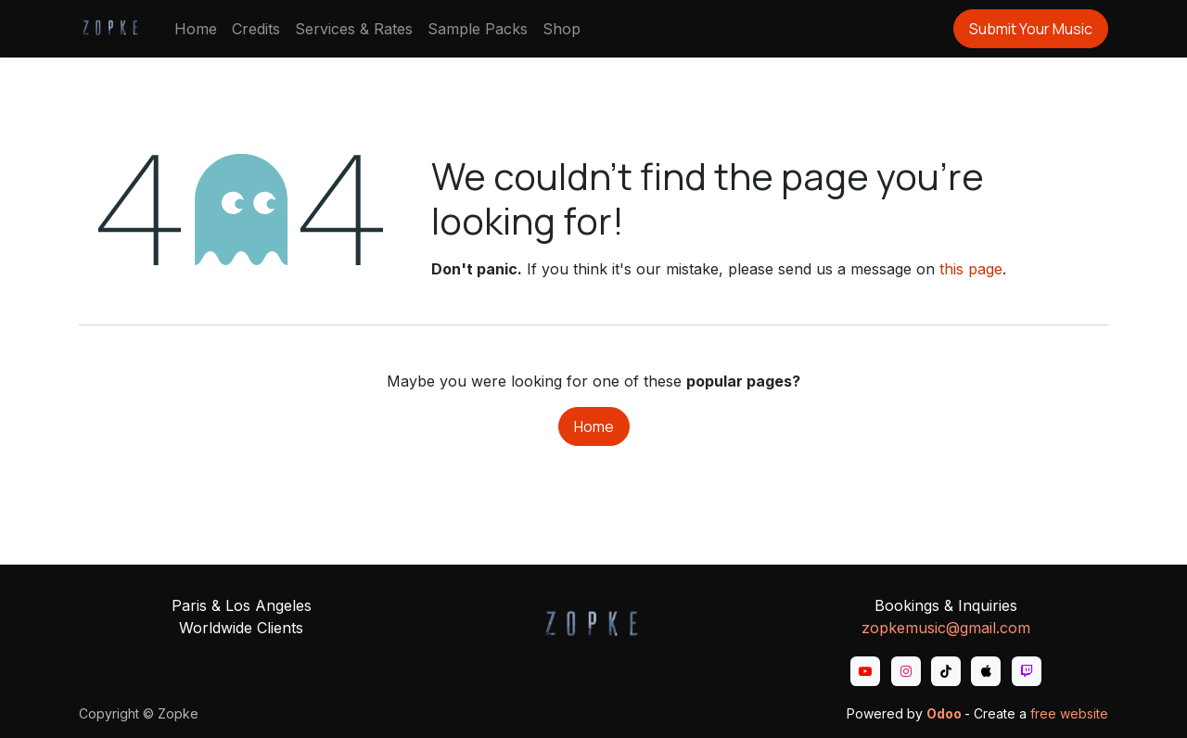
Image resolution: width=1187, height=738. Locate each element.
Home (594, 426)
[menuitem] (195, 28)
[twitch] (1026, 671)
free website (1069, 713)
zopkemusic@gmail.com (946, 627)
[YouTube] (865, 671)
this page (970, 269)
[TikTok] (946, 671)
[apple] (986, 671)
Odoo (945, 713)
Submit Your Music (1030, 29)
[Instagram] (906, 671)
